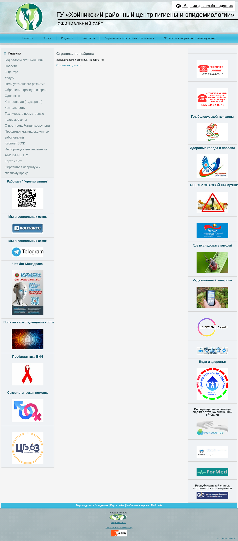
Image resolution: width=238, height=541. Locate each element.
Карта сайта (117, 505)
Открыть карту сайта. (69, 65)
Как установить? (118, 522)
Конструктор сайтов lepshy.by (119, 528)
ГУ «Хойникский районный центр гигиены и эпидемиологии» (145, 14)
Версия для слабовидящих (92, 505)
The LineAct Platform (226, 539)
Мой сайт (156, 505)
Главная (14, 53)
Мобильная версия (137, 505)
